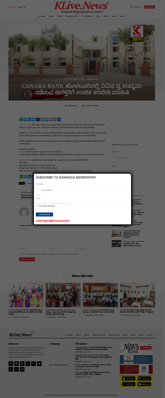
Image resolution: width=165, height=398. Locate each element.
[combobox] (37, 190)
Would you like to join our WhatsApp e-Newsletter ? (52, 203)
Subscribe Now (44, 214)
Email (38, 195)
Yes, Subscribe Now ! (47, 206)
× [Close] (131, 173)
